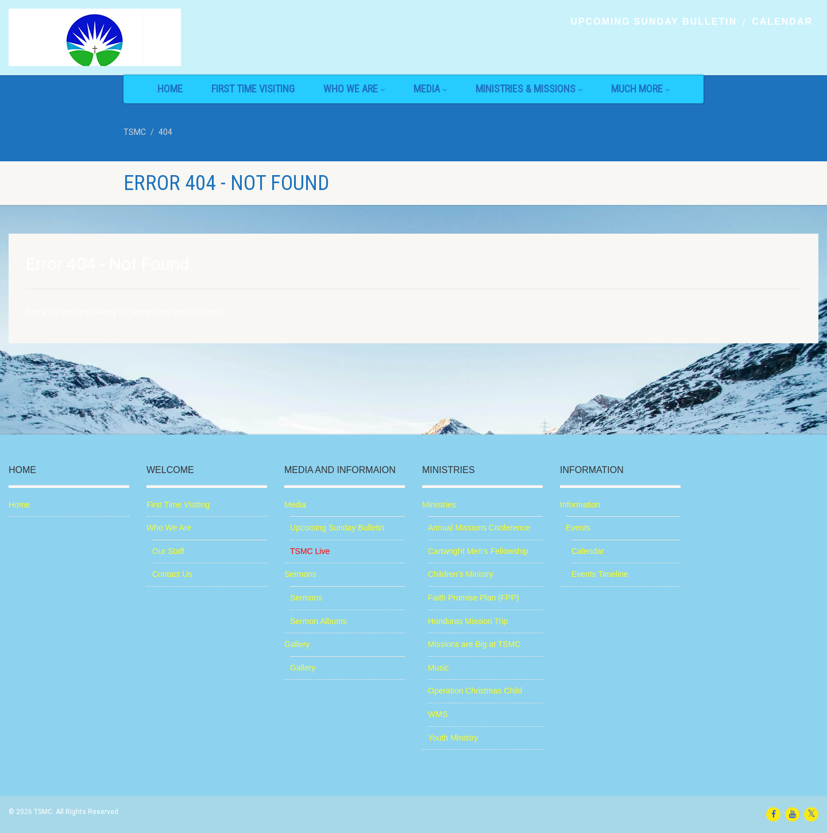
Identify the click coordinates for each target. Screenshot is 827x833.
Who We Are (354, 89)
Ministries (439, 504)
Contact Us (172, 574)
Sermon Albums (318, 621)
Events (578, 527)
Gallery (297, 644)
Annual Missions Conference (479, 527)
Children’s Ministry (460, 574)
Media (430, 89)
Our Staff (168, 551)
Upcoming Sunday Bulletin (653, 21)
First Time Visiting (253, 89)
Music (438, 667)
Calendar (782, 21)
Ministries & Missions (529, 89)
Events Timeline (599, 574)
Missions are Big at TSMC (474, 644)
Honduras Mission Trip (468, 621)
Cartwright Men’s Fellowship (478, 551)
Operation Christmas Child (475, 690)
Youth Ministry (453, 737)
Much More (640, 89)
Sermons (300, 574)
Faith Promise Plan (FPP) (473, 597)
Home (170, 89)
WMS (437, 714)
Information (580, 504)
